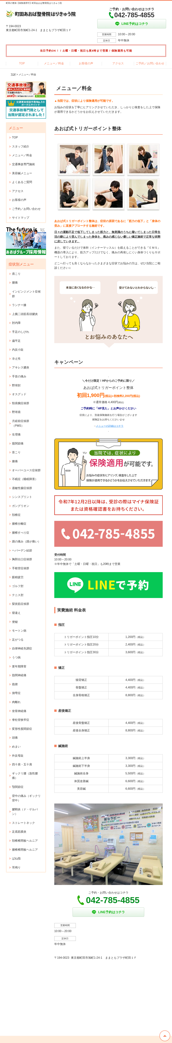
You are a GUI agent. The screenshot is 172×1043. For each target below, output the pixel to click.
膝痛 (15, 461)
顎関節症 (17, 786)
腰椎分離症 (19, 523)
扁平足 (16, 340)
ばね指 (16, 858)
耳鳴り (16, 867)
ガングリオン (20, 505)
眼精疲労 (17, 577)
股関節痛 (17, 443)
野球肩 (16, 412)
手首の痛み (19, 376)
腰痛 (15, 282)
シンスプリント (22, 496)
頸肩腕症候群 (20, 403)
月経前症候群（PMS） (20, 423)
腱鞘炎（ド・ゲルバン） (25, 812)
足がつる (17, 639)
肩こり (16, 273)
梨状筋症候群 (20, 603)
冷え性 (16, 358)
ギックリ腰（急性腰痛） (25, 776)
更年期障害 (19, 666)
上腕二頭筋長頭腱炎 (25, 314)
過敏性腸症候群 (22, 488)
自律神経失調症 (22, 648)
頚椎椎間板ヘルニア (25, 840)
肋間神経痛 (19, 675)
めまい (16, 746)
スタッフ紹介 (20, 146)
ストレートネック (23, 822)
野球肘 (16, 385)
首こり (16, 452)
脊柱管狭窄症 (20, 719)
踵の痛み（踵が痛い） (26, 541)
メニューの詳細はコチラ (109, 425)
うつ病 (16, 657)
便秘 (15, 621)
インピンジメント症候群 (26, 294)
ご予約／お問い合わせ (150, 63)
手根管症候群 (20, 568)
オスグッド (19, 394)
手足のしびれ (20, 331)
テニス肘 (17, 595)
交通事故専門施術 (23, 164)
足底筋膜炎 (19, 831)
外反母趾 (17, 755)
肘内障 (16, 322)
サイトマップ (20, 217)
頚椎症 (16, 514)
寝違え (16, 612)
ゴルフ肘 (17, 586)
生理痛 (16, 434)
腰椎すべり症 (20, 532)
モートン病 (19, 630)
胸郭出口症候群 (22, 559)
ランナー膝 (19, 305)
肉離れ (16, 702)
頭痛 (15, 737)
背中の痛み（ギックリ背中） (26, 798)
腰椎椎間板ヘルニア (25, 849)
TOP (22, 63)
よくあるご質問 (22, 182)
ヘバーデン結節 (22, 550)
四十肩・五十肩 (22, 764)
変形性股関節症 (22, 728)
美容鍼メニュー (22, 173)
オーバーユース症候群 (26, 470)
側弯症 (16, 693)
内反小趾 (17, 349)
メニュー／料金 (54, 63)
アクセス (118, 63)
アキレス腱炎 (20, 367)
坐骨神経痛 (19, 711)
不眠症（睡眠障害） (25, 479)
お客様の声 (86, 63)
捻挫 (15, 684)
